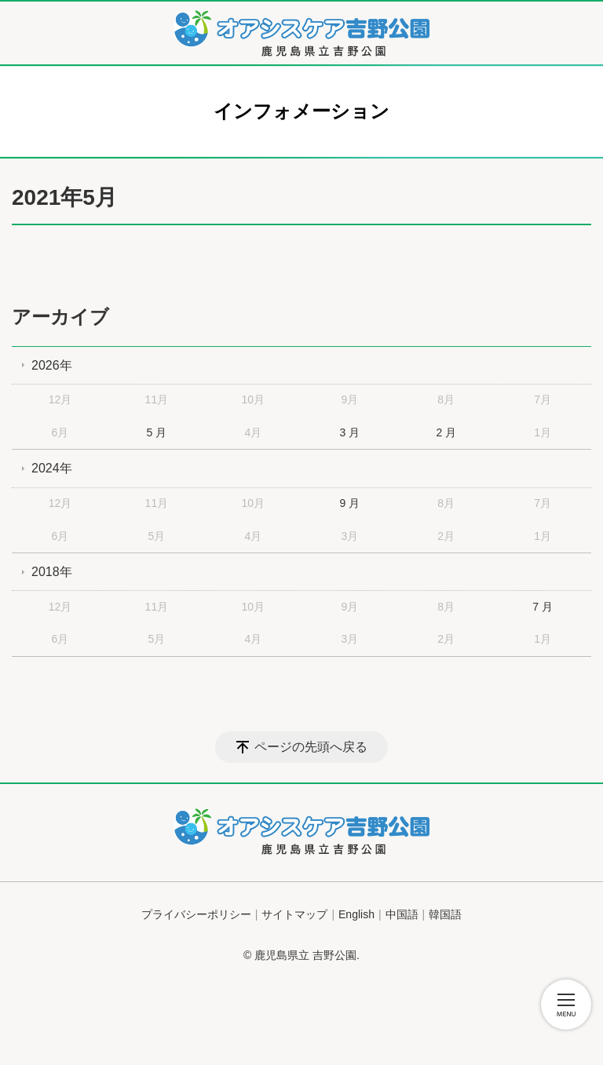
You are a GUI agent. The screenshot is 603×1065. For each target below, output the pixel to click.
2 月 (446, 432)
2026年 (51, 365)
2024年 (51, 468)
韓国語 (445, 914)
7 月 (542, 606)
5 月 (157, 432)
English (356, 914)
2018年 (51, 571)
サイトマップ (294, 914)
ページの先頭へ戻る (310, 746)
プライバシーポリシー (196, 914)
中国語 (402, 914)
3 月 (349, 432)
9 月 (349, 503)
